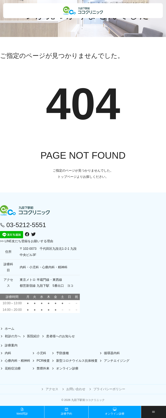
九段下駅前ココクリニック (88, 399)
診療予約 (66, 411)
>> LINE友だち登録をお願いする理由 (26, 241)
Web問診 (22, 411)
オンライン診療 (114, 411)
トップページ (67, 176)
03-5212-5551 (23, 224)
